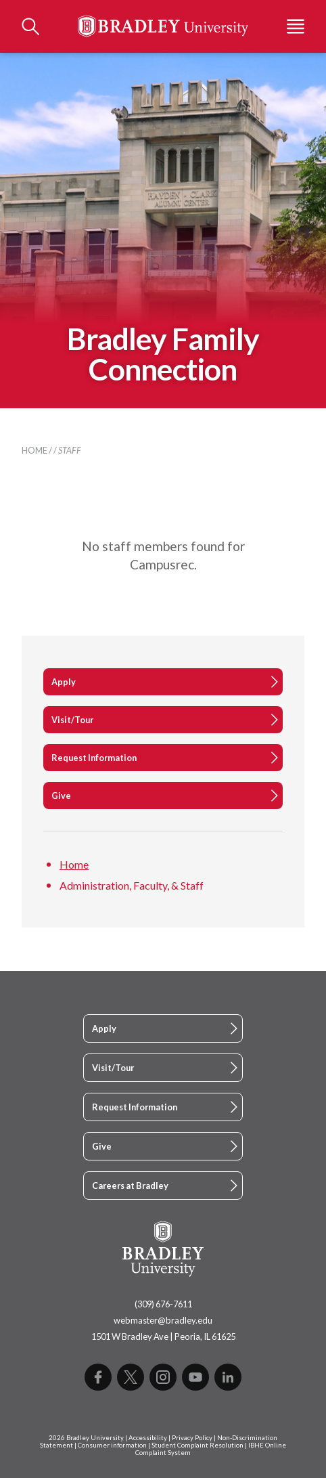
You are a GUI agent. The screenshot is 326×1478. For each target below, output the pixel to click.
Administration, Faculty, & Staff (132, 885)
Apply (63, 681)
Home (34, 450)
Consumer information (112, 1445)
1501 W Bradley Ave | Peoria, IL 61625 (163, 1336)
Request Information (94, 757)
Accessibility (148, 1437)
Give (61, 795)
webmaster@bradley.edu (163, 1320)
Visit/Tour (72, 719)
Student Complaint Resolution (197, 1445)
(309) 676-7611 (163, 1304)
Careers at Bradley (130, 1185)
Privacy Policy (192, 1437)
